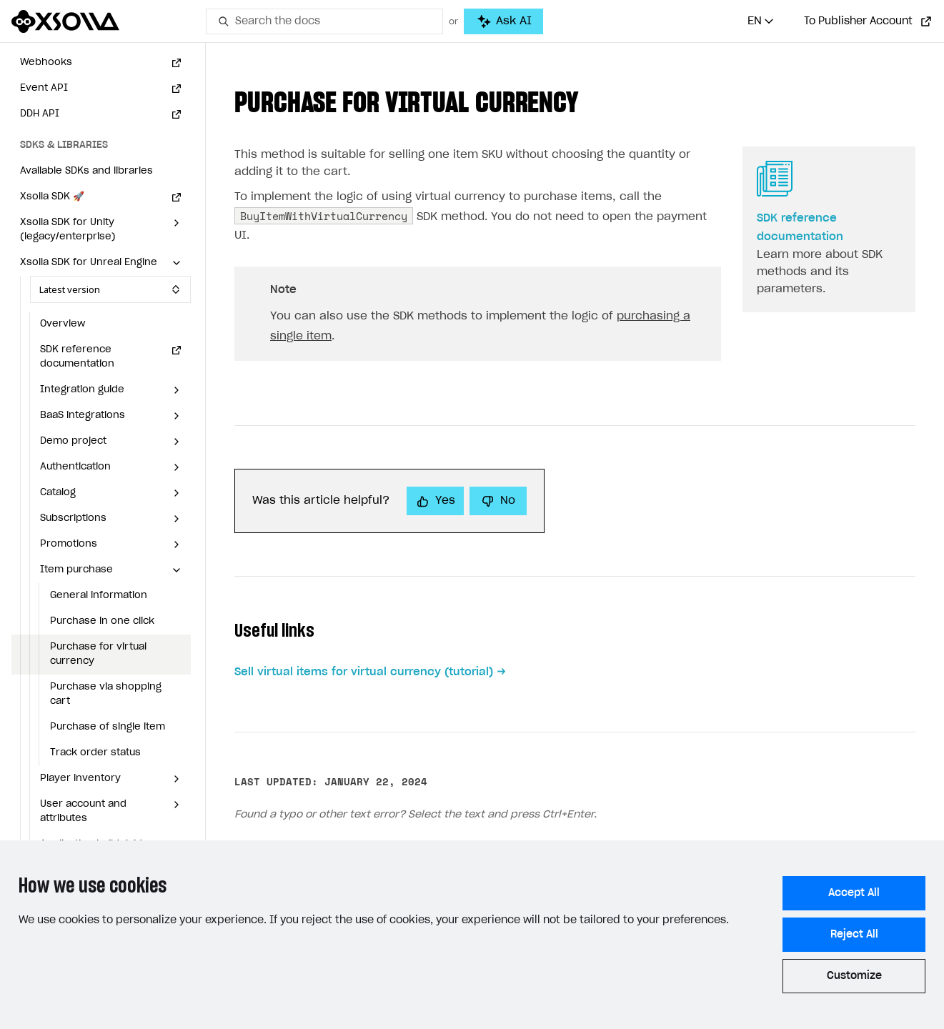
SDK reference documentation (77, 357)
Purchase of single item (107, 727)
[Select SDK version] (110, 289)
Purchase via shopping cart (106, 694)
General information (98, 595)
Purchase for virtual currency (98, 654)
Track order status (95, 752)
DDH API (39, 114)
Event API (44, 88)
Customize (854, 976)
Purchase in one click (102, 621)
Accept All (854, 893)
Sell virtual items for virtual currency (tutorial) (363, 672)
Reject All (854, 935)
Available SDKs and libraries (86, 171)
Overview (62, 324)
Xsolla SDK (52, 197)
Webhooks (46, 62)
